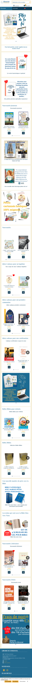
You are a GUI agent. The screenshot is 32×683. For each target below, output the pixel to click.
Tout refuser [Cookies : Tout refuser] (15, 681)
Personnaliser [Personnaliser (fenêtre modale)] (22, 681)
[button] (28, 122)
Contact (5, 661)
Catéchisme (15, 8)
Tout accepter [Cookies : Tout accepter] (8, 681)
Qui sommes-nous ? (7, 676)
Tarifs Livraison (6, 662)
